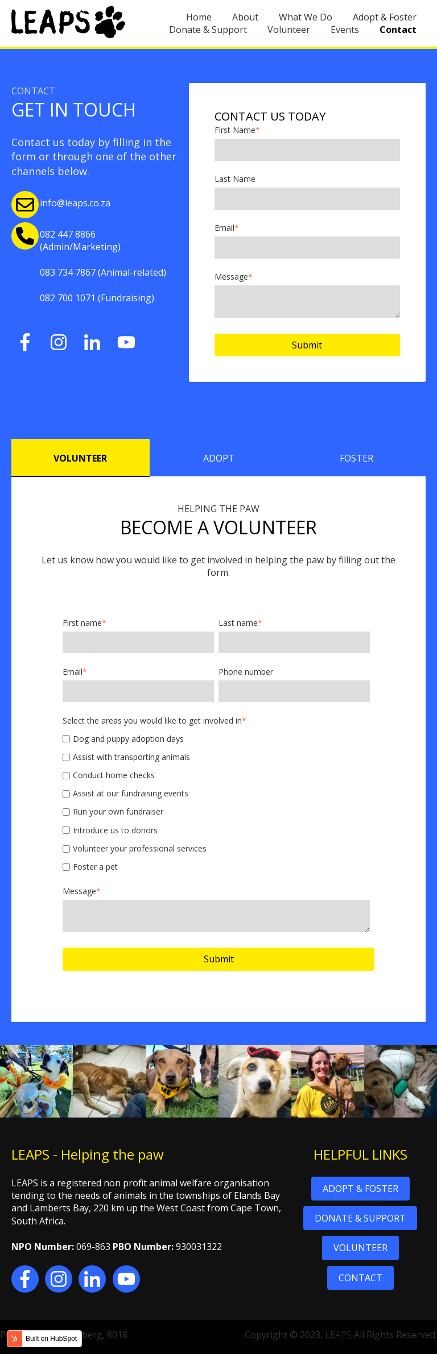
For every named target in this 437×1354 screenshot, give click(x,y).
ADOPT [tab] (218, 458)
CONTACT (360, 1278)
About (245, 17)
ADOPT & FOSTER (360, 1188)
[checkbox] (216, 803)
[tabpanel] (218, 749)
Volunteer (288, 29)
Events (345, 29)
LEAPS (338, 1334)
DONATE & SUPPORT (360, 1218)
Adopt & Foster (385, 17)
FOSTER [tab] (356, 458)
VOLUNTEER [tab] (80, 458)
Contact (398, 29)
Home (199, 17)
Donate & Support (208, 29)
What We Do (305, 17)
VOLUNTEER (360, 1247)
